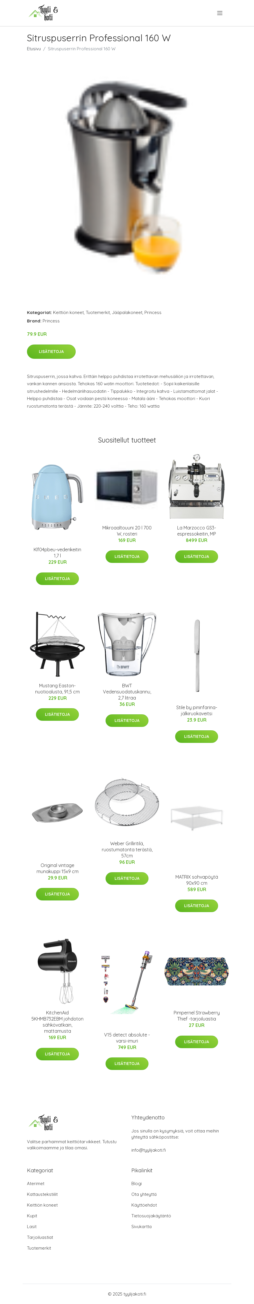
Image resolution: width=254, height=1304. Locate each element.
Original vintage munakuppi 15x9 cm (58, 868)
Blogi (136, 1183)
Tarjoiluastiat (40, 1237)
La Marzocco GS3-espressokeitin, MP (196, 531)
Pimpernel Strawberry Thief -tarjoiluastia (197, 1016)
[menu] (220, 13)
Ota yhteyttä (144, 1194)
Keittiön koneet (68, 312)
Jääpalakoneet (127, 312)
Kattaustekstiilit (42, 1194)
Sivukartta (141, 1226)
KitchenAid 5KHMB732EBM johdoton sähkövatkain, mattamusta (57, 1022)
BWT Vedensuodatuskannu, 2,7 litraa (127, 692)
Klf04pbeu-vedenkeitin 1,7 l (57, 553)
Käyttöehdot (144, 1205)
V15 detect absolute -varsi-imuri (127, 1038)
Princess (153, 312)
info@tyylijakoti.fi (148, 1150)
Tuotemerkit (98, 312)
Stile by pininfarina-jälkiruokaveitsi (196, 710)
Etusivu (34, 48)
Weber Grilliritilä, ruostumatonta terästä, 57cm (127, 850)
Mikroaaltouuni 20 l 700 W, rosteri (127, 531)
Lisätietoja (51, 351)
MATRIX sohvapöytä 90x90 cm (196, 880)
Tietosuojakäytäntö (151, 1216)
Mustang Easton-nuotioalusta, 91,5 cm (57, 689)
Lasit (32, 1226)
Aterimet (35, 1183)
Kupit (32, 1216)
